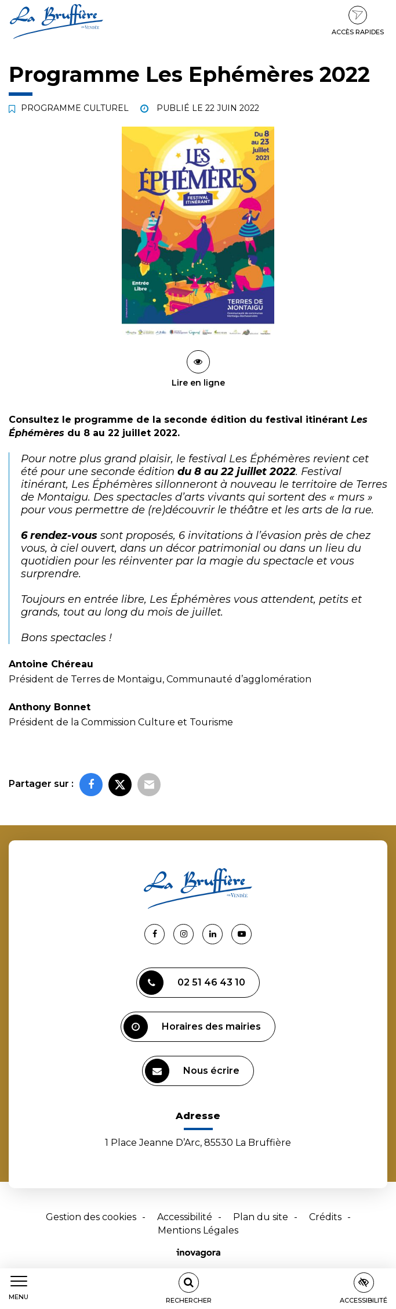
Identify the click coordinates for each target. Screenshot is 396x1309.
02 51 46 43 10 (192, 982)
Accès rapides (358, 21)
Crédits (325, 1216)
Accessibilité (184, 1216)
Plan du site (260, 1216)
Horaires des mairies (192, 1027)
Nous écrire (192, 1071)
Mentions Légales (198, 1230)
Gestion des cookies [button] (91, 1216)
